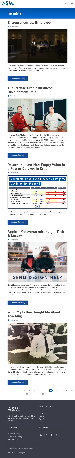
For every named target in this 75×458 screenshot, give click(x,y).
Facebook (51, 435)
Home (41, 413)
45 (37, 394)
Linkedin (41, 435)
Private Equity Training (15, 436)
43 (27, 394)
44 (32, 394)
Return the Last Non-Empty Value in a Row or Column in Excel (36, 166)
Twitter (46, 435)
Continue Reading (17, 78)
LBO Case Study (13, 439)
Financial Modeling (13, 434)
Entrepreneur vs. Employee (29, 22)
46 (43, 394)
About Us (42, 419)
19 (45, 390)
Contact (41, 422)
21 (56, 390)
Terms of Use (11, 452)
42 (72, 390)
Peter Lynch (14, 26)
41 (67, 390)
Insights (41, 416)
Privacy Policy (23, 452)
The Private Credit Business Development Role (30, 90)
